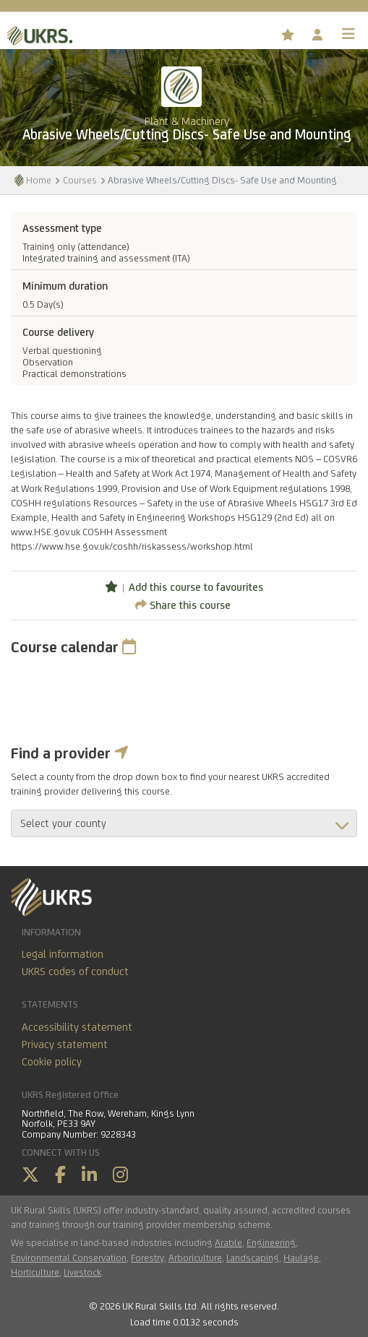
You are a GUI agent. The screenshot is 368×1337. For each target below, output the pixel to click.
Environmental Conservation (69, 1257)
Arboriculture (195, 1257)
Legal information (62, 954)
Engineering (271, 1242)
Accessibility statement (77, 1027)
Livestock (82, 1272)
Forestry (147, 1257)
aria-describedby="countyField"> (184, 823)
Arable (228, 1242)
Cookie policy (52, 1061)
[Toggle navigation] (348, 34)
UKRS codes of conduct (75, 971)
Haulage (301, 1257)
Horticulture (35, 1272)
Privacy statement (65, 1044)
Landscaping (252, 1257)
